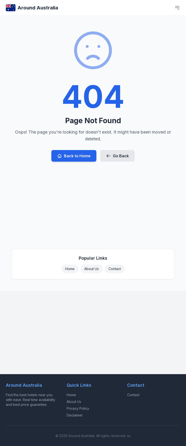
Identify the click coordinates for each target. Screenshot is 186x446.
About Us (91, 269)
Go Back (117, 155)
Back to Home (74, 155)
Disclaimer (75, 415)
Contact (114, 269)
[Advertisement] (93, 203)
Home (70, 269)
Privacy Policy (78, 408)
